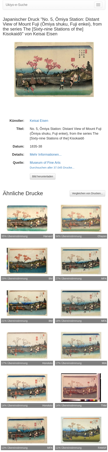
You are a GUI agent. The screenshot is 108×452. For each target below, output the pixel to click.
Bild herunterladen (42, 176)
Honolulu (47, 363)
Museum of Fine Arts (45, 162)
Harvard (48, 236)
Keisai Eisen (39, 121)
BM (51, 278)
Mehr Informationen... (46, 154)
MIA (104, 363)
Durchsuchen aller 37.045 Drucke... (52, 167)
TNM (104, 405)
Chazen (102, 236)
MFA (104, 278)
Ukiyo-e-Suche (16, 5)
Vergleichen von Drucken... (87, 193)
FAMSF (102, 447)
